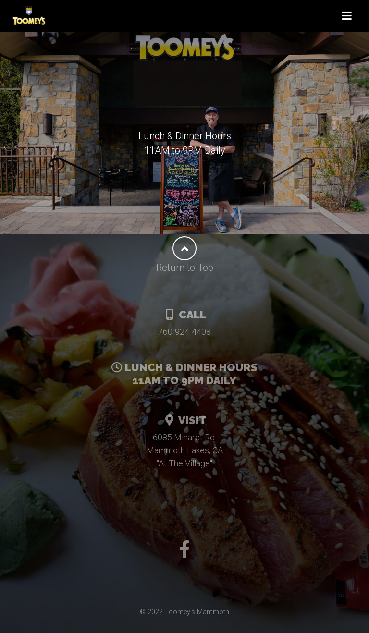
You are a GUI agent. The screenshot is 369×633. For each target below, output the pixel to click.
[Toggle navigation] (346, 16)
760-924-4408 (184, 332)
